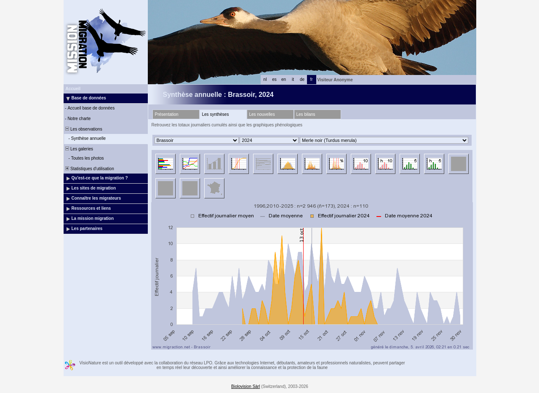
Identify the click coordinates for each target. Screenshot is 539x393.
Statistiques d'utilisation (89, 168)
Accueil (73, 88)
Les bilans (305, 114)
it (293, 79)
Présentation (167, 114)
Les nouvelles (262, 114)
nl (265, 79)
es (274, 79)
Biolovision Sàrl (245, 386)
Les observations (83, 129)
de (302, 79)
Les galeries (78, 149)
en (283, 79)
